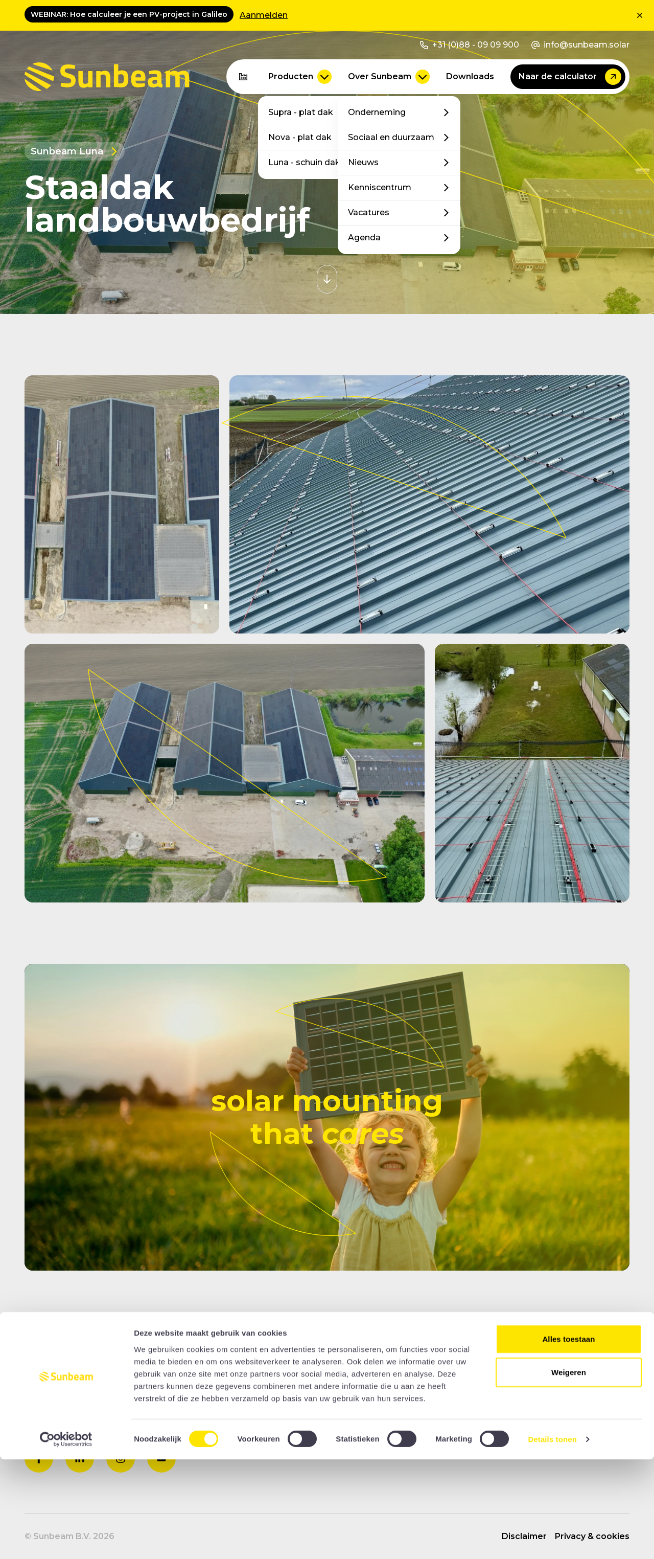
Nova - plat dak (319, 137)
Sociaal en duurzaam (399, 137)
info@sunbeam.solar (580, 45)
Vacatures (399, 212)
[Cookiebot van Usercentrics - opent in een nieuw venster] (66, 1539)
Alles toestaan (568, 1438)
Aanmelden (264, 15)
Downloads (470, 76)
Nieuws (399, 162)
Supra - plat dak (319, 112)
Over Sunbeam (389, 77)
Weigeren (568, 1471)
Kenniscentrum (399, 187)
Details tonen (552, 1538)
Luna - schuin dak (319, 162)
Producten (300, 77)
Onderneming (399, 112)
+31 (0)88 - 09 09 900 (469, 45)
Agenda (399, 237)
